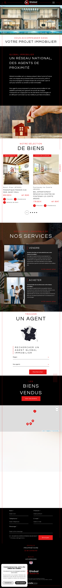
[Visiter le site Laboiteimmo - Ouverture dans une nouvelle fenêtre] (31, 585)
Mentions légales (28, 579)
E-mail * (36, 518)
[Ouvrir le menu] (53, 2)
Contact (60, 168)
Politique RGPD (44, 579)
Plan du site (20, 579)
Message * (13, 526)
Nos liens (38, 579)
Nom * (11, 510)
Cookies (50, 579)
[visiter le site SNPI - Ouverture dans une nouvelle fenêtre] (31, 562)
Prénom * (37, 510)
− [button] (56, 410)
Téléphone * (13, 518)
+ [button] (56, 407)
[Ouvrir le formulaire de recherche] (5, 3)
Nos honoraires (13, 579)
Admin (34, 579)
